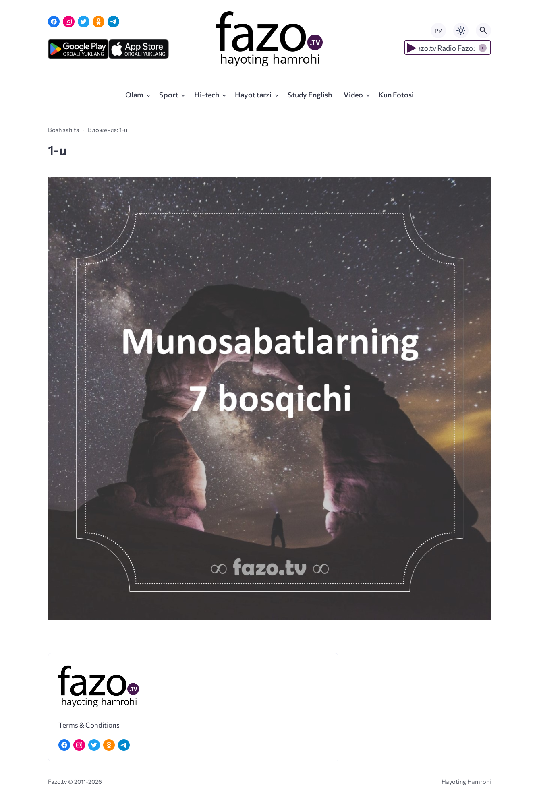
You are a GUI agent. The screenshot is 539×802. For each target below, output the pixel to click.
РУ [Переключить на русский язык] (438, 30)
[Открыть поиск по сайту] (483, 30)
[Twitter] (83, 21)
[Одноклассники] (98, 21)
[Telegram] (113, 21)
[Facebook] (54, 21)
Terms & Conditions (89, 725)
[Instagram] (69, 21)
